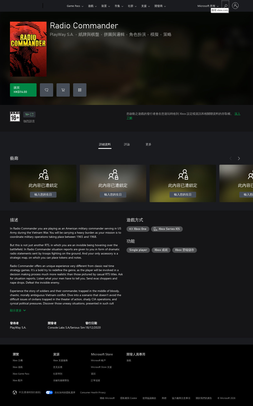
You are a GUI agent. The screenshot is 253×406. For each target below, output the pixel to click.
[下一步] (239, 158)
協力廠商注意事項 (181, 398)
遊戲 (90, 5)
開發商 (159, 5)
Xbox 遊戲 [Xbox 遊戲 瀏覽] (18, 367)
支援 (144, 5)
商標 (164, 398)
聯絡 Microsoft (107, 398)
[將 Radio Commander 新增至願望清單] (46, 90)
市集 (117, 5)
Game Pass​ (73, 5)
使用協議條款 (149, 398)
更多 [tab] (148, 144)
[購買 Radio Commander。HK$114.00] (23, 90)
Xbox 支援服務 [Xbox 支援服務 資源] (60, 360)
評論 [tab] (127, 144)
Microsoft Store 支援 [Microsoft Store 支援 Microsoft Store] (101, 367)
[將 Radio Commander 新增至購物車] (63, 90)
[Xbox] (54, 5)
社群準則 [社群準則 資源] (57, 373)
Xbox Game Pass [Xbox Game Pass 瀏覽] (21, 373)
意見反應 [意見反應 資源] (57, 367)
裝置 (104, 5)
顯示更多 (18, 310)
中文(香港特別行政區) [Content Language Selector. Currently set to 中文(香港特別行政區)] (30, 392)
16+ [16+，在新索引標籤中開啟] (29, 114)
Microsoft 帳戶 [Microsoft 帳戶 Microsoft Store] (98, 360)
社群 (130, 5)
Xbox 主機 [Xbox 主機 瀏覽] (18, 360)
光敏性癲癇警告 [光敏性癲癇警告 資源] (61, 380)
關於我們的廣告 (204, 398)
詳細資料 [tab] (105, 144)
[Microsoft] (27, 5)
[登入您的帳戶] (235, 6)
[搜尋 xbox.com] (225, 5)
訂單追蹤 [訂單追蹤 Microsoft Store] (95, 380)
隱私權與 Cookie (128, 398)
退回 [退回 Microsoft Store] (93, 373)
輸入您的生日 (43, 194)
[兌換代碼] (79, 90)
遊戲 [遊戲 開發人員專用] (128, 360)
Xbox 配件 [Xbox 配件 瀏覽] (18, 380)
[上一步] (230, 158)
